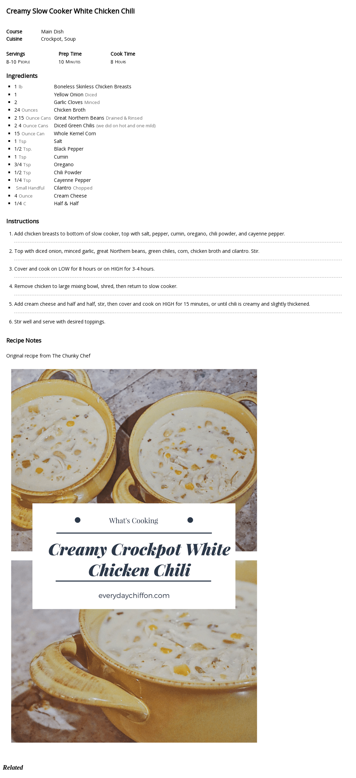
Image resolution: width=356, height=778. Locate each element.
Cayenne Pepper (72, 180)
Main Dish (52, 31)
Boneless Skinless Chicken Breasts (92, 86)
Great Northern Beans (79, 117)
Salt (58, 141)
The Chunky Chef (71, 355)
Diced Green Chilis (74, 125)
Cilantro (62, 187)
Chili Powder (68, 172)
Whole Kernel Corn (75, 133)
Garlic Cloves (68, 102)
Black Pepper (68, 148)
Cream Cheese (70, 195)
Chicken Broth (70, 109)
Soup (70, 38)
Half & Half (66, 203)
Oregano (64, 164)
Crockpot (51, 38)
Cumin (61, 156)
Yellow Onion (68, 94)
